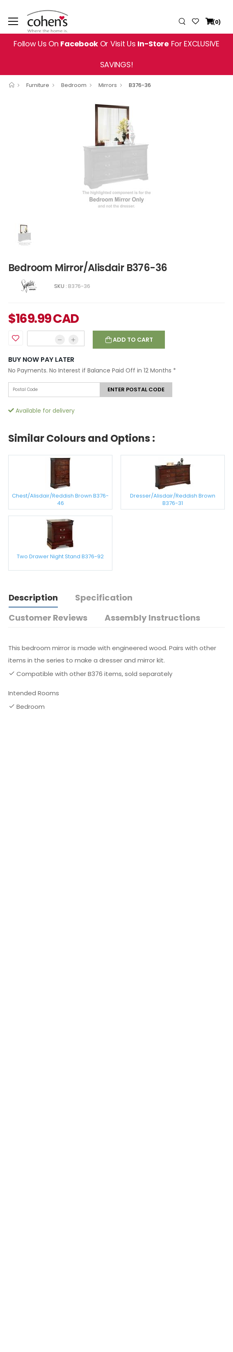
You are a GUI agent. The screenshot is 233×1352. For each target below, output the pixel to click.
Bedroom (74, 85)
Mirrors (107, 85)
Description (33, 597)
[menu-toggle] (13, 21)
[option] (116, 157)
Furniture (37, 85)
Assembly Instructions (152, 617)
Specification (103, 597)
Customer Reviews (48, 617)
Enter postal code (135, 389)
